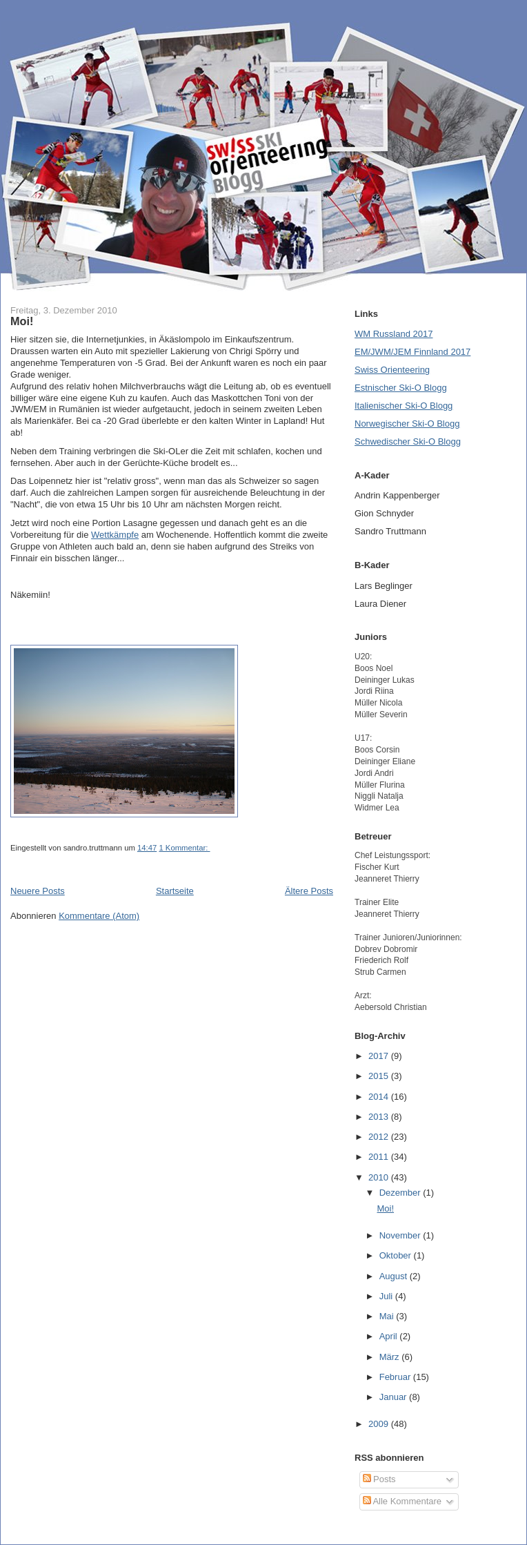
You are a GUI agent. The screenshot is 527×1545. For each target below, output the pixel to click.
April (389, 1336)
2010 (379, 1177)
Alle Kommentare (402, 1501)
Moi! (21, 321)
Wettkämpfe (115, 534)
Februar (396, 1377)
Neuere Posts (37, 891)
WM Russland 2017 (393, 334)
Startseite (175, 891)
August (394, 1276)
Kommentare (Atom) (99, 916)
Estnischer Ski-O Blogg (401, 387)
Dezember (401, 1192)
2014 (379, 1096)
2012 (379, 1136)
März (390, 1357)
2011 (379, 1157)
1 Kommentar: (184, 848)
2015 (379, 1076)
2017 (379, 1056)
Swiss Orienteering (392, 370)
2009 (379, 1424)
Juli (387, 1296)
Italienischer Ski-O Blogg (404, 405)
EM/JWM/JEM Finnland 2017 (412, 352)
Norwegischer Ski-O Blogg (407, 423)
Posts (379, 1479)
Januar (394, 1397)
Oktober (396, 1255)
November (401, 1235)
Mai (388, 1316)
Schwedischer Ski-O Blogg (408, 441)
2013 (379, 1116)
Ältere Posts (309, 891)
